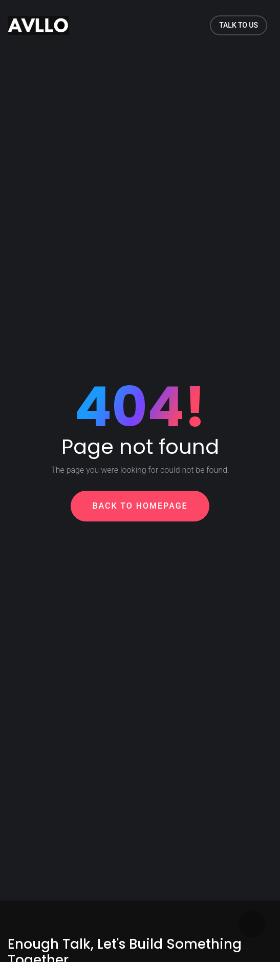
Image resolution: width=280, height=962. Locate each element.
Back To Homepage (139, 506)
